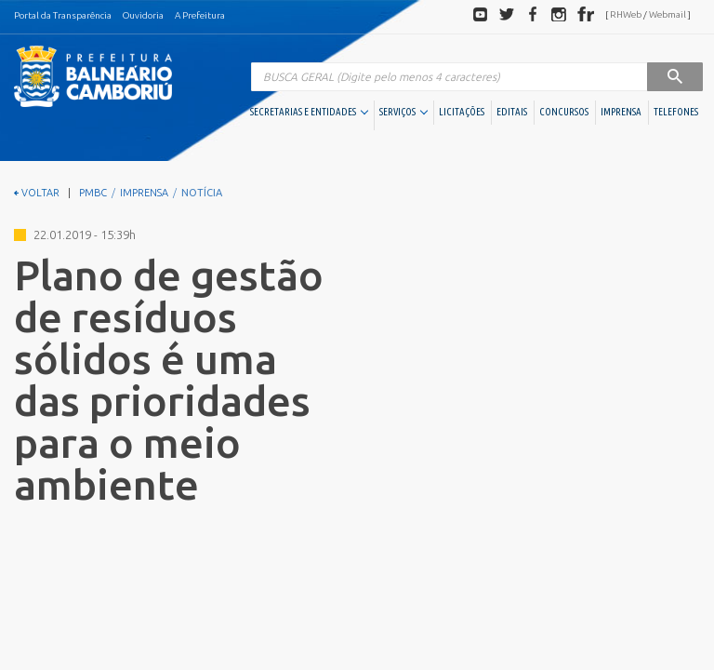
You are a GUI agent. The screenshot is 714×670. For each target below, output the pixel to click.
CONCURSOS (563, 111)
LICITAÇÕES (461, 111)
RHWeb (625, 14)
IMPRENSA (621, 111)
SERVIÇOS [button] (403, 111)
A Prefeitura (200, 15)
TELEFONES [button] (676, 111)
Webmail (667, 14)
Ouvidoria (143, 15)
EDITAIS (511, 111)
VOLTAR (37, 192)
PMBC (93, 192)
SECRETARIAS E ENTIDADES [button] (309, 111)
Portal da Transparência (63, 15)
